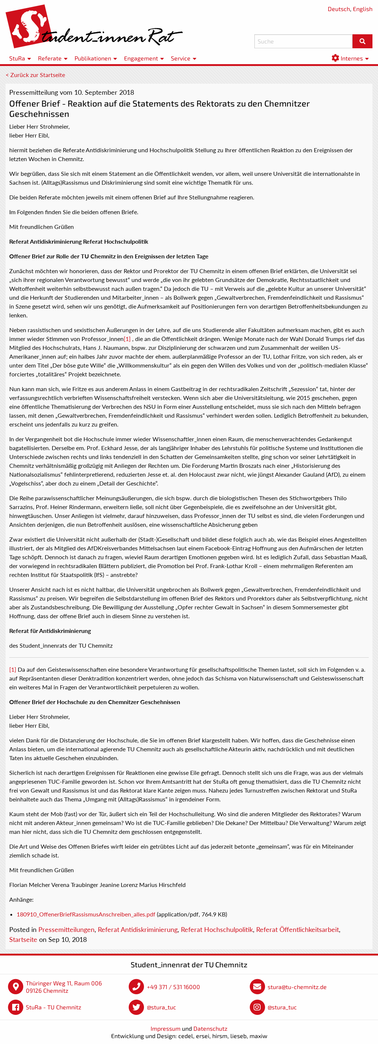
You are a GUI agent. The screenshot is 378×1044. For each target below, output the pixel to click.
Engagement (141, 58)
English (362, 8)
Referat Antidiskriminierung (138, 929)
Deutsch (339, 8)
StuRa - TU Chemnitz (53, 1006)
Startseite (23, 939)
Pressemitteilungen (66, 929)
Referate (50, 58)
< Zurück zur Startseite (35, 74)
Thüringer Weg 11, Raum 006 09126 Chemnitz (64, 986)
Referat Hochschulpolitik (217, 929)
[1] (127, 338)
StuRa (17, 58)
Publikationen (93, 58)
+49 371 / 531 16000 (173, 986)
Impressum (166, 1028)
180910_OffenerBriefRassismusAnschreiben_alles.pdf (86, 914)
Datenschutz (210, 1028)
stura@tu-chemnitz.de (297, 986)
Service (180, 58)
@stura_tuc (161, 1006)
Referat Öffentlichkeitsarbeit (297, 929)
